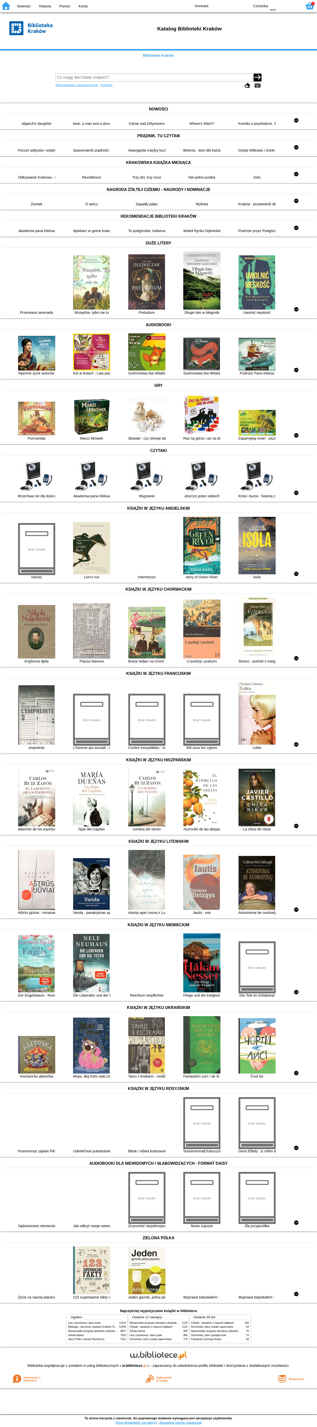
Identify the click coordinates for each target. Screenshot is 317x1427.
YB (234, 5)
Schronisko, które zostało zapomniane (151, 1339)
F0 (272, 5)
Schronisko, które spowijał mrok (208, 1335)
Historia (45, 6)
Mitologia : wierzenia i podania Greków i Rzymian (95, 1326)
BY (244, 5)
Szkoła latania (76, 1335)
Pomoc (64, 6)
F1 (281, 5)
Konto (83, 6)
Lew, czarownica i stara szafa (84, 1322)
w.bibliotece (134, 1366)
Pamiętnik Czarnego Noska (206, 1339)
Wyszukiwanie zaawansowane (76, 85)
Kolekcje (106, 85)
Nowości (24, 6)
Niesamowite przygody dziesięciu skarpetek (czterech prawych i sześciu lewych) (112, 1331)
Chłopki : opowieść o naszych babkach (151, 1326)
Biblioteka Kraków (158, 55)
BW (224, 5)
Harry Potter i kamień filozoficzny (86, 1339)
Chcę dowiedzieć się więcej (136, 1423)
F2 (293, 5)
